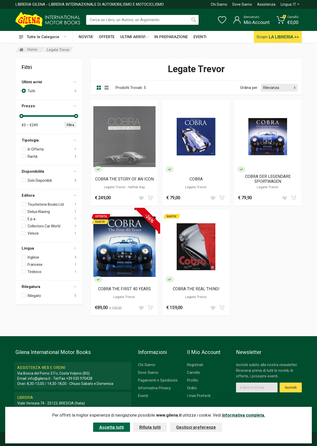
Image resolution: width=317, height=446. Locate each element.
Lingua (49, 248)
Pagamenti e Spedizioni (157, 380)
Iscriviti (291, 387)
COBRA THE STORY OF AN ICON (124, 179)
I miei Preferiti (198, 395)
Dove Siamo (242, 4)
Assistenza (266, 4)
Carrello (193, 372)
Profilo (192, 380)
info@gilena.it (39, 378)
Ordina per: (249, 87)
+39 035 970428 (79, 378)
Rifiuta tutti (150, 427)
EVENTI (199, 37)
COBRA (196, 179)
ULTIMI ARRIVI (134, 37)
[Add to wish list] (141, 198)
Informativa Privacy (154, 388)
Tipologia (49, 140)
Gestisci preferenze (196, 427)
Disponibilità (49, 171)
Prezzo (49, 106)
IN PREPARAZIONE (171, 37)
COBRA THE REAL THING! (196, 288)
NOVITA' (86, 37)
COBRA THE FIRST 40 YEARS (124, 288)
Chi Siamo (219, 4)
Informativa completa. (243, 415)
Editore (49, 195)
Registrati (195, 364)
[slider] (22, 116)
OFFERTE (107, 37)
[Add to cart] (150, 197)
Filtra (70, 125)
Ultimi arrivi (49, 82)
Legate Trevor (115, 187)
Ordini (192, 388)
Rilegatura (49, 286)
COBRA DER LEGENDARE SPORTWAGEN (268, 179)
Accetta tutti (111, 427)
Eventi (143, 395)
